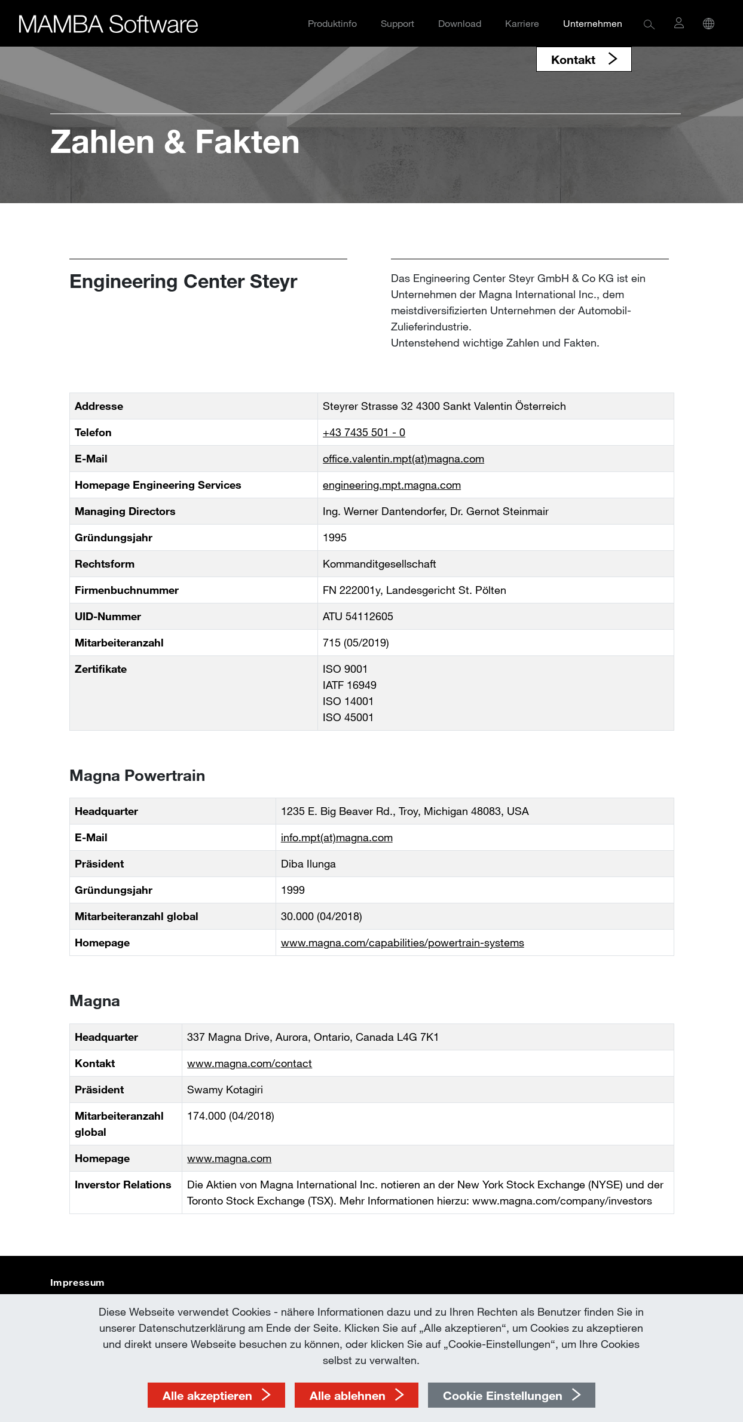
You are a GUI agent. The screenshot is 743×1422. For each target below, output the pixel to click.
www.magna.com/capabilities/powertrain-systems (402, 942)
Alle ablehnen (348, 1395)
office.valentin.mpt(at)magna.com (403, 458)
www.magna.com (229, 1157)
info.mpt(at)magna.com (337, 837)
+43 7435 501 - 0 (364, 432)
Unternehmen (592, 23)
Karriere (522, 23)
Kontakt (575, 59)
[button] (649, 23)
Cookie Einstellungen (502, 1395)
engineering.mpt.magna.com (392, 484)
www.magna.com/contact (249, 1062)
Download (459, 23)
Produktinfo (332, 23)
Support (397, 23)
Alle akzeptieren (207, 1395)
